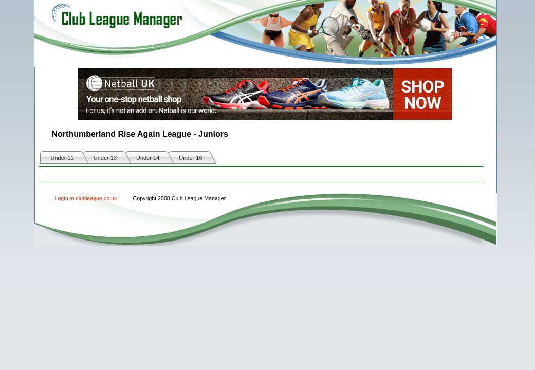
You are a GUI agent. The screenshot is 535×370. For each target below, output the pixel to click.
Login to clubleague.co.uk (86, 198)
